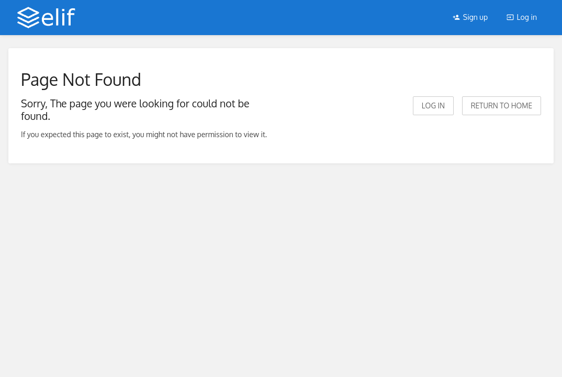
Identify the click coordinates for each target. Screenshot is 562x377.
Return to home (501, 105)
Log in (522, 17)
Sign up (470, 17)
